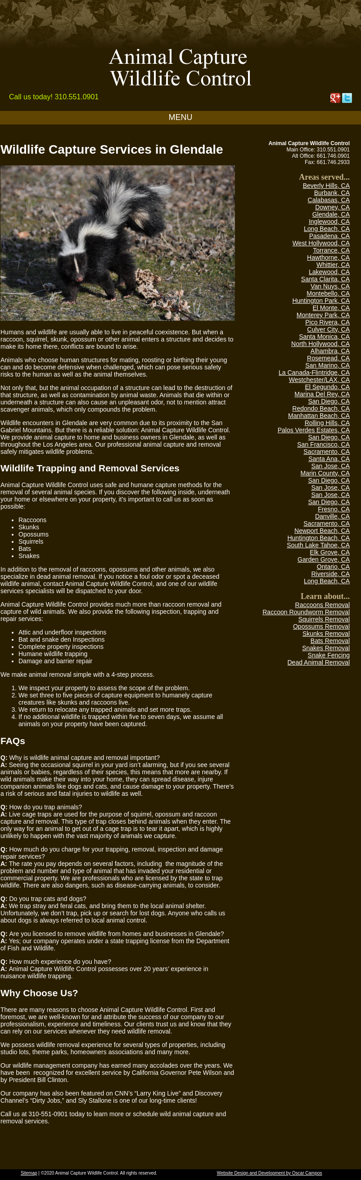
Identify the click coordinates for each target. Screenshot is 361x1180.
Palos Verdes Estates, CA (314, 430)
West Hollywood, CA (321, 243)
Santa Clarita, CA (325, 279)
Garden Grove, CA (324, 559)
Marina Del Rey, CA (322, 394)
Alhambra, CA (330, 351)
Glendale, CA (331, 214)
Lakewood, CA (329, 271)
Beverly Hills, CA (326, 185)
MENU (181, 117)
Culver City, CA (328, 329)
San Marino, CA (327, 365)
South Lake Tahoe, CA (318, 545)
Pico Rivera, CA (327, 322)
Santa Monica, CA (324, 336)
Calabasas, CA (329, 200)
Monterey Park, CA (323, 315)
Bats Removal (330, 640)
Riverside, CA (330, 573)
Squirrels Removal (324, 619)
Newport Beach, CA (322, 530)
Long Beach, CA (327, 228)
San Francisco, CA (323, 444)
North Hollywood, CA (320, 343)
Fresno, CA (334, 509)
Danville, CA (332, 516)
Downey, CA (332, 207)
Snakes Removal (326, 648)
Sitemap (29, 1173)
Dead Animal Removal (318, 662)
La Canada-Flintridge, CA (314, 372)
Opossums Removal (321, 626)
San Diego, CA (329, 401)
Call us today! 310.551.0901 (54, 97)
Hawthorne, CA (328, 257)
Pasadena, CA (329, 236)
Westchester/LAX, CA (319, 379)
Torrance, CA (331, 250)
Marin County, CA (325, 473)
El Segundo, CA (327, 386)
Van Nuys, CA (330, 286)
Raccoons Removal (322, 604)
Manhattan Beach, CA (319, 415)
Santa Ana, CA (329, 458)
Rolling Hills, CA (327, 422)
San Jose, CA (330, 466)
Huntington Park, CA (321, 300)
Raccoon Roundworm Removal (306, 612)
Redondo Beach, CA (321, 408)
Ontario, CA (333, 566)
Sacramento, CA (326, 451)
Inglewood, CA (329, 221)
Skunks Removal (326, 633)
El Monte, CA (331, 307)
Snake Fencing (329, 655)
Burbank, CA (332, 192)
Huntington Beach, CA (318, 537)
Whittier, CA (333, 264)
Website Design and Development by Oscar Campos (269, 1173)
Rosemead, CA (328, 358)
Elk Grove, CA (330, 552)
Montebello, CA (328, 293)
